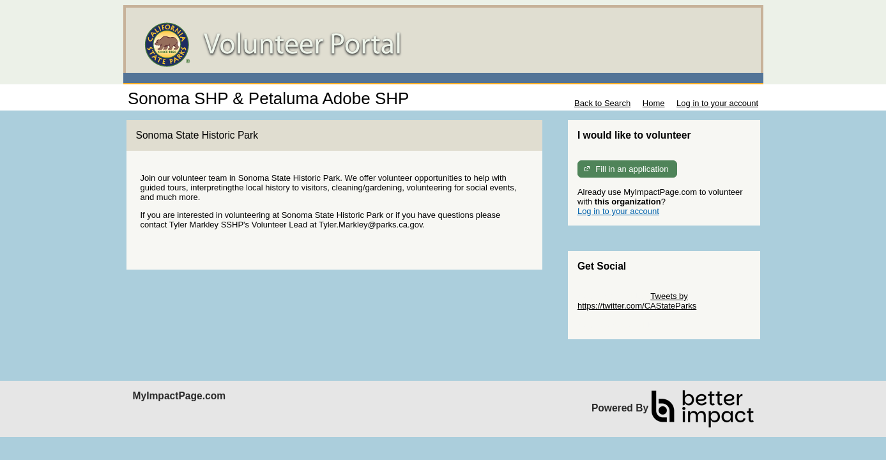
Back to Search (602, 103)
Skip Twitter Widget (612, 296)
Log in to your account (717, 103)
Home (654, 103)
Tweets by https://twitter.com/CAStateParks (636, 300)
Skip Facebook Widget (619, 325)
